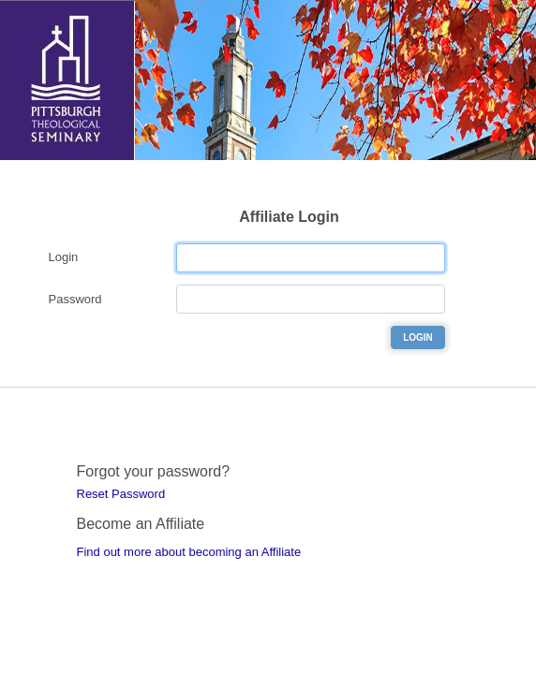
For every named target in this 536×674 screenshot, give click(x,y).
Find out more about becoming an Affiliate (189, 552)
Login (64, 257)
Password (75, 299)
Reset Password (121, 494)
